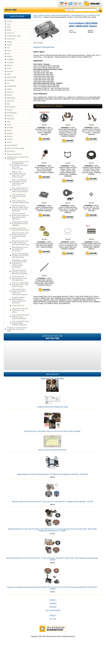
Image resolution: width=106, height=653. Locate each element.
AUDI (9, 30)
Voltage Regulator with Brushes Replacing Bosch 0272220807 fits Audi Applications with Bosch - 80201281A (52, 480)
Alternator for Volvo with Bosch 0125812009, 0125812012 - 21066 (17, 335)
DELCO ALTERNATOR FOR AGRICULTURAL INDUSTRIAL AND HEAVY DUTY (19, 188)
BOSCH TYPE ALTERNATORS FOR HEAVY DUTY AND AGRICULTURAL (19, 180)
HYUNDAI (10, 68)
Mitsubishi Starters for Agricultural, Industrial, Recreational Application (20, 277)
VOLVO (9, 148)
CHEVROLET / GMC (14, 42)
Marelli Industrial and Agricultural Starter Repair (20, 235)
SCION (9, 136)
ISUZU (9, 74)
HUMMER (10, 65)
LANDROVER (11, 92)
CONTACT (53, 606)
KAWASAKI (11, 86)
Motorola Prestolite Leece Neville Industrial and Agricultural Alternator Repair (20, 241)
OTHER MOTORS (18, 311)
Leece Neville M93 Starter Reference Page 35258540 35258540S (20, 329)
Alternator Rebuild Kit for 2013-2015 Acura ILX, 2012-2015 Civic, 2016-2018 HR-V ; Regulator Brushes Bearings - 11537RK (52, 507)
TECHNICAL (11, 157)
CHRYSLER (11, 45)
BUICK (9, 36)
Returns (53, 613)
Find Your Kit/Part (52, 616)
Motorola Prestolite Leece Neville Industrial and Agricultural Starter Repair (20, 248)
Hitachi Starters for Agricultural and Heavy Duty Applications (19, 284)
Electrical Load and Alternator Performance (52, 456)
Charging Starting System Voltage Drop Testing (52, 413)
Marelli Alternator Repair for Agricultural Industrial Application (20, 229)
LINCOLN (10, 98)
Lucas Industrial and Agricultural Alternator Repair (19, 202)
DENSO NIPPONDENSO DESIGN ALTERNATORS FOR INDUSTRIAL (20, 261)
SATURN (10, 133)
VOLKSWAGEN (12, 151)
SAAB (9, 130)
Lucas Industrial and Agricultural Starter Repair (20, 207)
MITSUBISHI (11, 113)
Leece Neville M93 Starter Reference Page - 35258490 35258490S (20, 322)
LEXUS (9, 95)
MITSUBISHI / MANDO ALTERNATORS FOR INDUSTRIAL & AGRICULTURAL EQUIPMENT (19, 269)
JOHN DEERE (11, 83)
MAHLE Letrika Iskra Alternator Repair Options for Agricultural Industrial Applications (20, 214)
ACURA (9, 27)
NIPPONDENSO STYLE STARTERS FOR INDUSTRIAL (20, 255)
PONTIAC (10, 122)
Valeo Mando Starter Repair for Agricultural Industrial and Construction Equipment (20, 297)
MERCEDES (11, 104)
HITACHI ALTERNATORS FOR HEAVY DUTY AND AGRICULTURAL (20, 290)
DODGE (9, 48)
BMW (9, 33)
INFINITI (9, 71)
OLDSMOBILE (12, 119)
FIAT (8, 53)
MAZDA (9, 101)
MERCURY (10, 107)
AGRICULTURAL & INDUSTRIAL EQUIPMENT (18, 164)
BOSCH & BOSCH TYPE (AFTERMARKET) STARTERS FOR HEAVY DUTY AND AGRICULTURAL (20, 171)
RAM (8, 127)
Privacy (53, 621)
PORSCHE (10, 124)
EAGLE (9, 51)
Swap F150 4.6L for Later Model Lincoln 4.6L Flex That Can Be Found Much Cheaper (52, 437)
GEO (8, 59)
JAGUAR (10, 77)
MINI (8, 110)
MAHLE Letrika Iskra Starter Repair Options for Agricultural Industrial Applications (20, 222)
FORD (9, 56)
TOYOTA (10, 145)
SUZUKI (9, 142)
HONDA (9, 62)
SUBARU (10, 139)
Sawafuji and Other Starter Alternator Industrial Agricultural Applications (19, 305)
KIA (8, 89)
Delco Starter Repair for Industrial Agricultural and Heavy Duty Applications (20, 195)
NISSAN (9, 116)
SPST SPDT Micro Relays (15, 154)
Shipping (53, 609)
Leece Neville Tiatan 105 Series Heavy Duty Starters (20, 316)
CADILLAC (10, 39)
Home (35, 21)
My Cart (53, 625)
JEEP (9, 80)
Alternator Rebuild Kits (14, 160)
